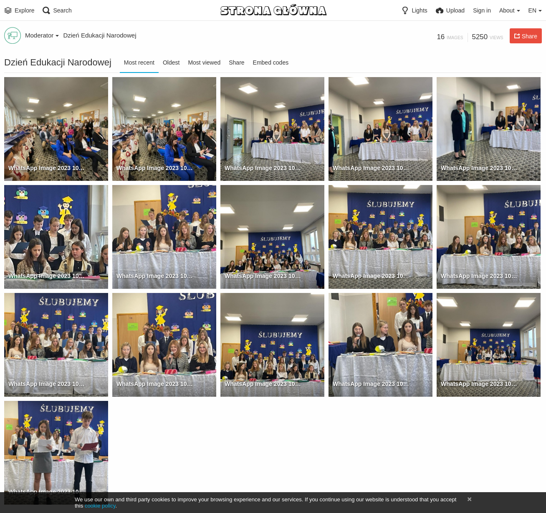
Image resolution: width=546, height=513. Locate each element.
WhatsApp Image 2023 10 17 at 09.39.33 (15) (479, 383)
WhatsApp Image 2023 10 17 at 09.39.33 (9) (479, 276)
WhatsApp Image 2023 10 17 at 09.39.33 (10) (46, 383)
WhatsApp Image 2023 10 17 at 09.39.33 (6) (154, 276)
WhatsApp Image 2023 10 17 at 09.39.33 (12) (263, 383)
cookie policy (100, 506)
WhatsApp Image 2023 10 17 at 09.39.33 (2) (263, 168)
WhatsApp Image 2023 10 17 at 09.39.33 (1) (154, 168)
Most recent (139, 62)
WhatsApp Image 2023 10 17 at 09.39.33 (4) (479, 168)
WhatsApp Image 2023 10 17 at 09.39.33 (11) (154, 383)
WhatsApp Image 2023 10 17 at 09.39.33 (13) (371, 383)
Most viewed (204, 62)
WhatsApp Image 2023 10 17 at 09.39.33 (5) (46, 276)
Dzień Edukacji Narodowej (99, 35)
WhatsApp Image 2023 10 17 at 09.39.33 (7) (263, 276)
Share (236, 62)
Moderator (42, 35)
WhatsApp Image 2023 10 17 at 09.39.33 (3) (371, 168)
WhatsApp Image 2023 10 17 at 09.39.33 (46, 168)
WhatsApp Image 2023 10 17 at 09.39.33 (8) (371, 276)
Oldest (171, 62)
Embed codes (271, 62)
